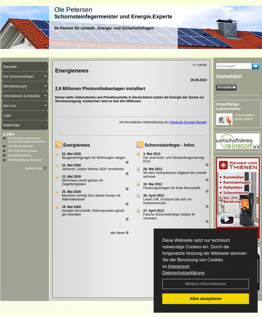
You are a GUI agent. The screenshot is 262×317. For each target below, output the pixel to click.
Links (9, 134)
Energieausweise (19, 155)
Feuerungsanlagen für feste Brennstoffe (171, 188)
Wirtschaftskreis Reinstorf (25, 159)
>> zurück (200, 65)
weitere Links (35, 168)
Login (56, 304)
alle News (119, 233)
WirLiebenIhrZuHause (22, 150)
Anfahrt (140, 304)
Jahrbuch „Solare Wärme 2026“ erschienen (93, 169)
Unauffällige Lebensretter (228, 106)
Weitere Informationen (205, 284)
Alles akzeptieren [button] (206, 298)
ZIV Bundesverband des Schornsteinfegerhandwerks (26, 140)
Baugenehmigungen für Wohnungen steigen (94, 158)
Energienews (76, 145)
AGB (153, 304)
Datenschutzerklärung (183, 272)
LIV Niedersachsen (21, 146)
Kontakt (70, 304)
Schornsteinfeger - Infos (170, 145)
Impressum (178, 266)
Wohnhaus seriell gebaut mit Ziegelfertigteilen (82, 182)
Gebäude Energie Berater (188, 122)
